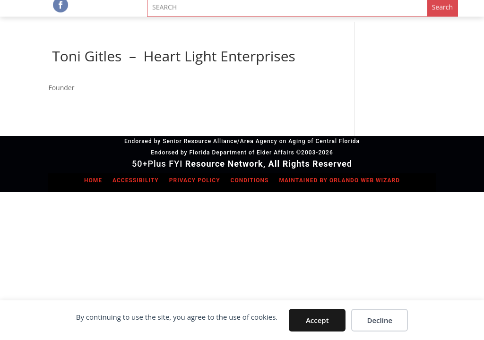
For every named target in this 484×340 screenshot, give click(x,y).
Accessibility (135, 180)
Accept (317, 320)
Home (93, 180)
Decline (379, 320)
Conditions (250, 180)
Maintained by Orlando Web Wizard (339, 180)
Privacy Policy (194, 180)
